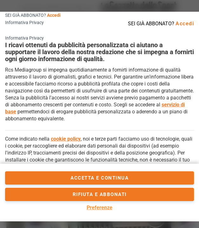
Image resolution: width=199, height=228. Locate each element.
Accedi (54, 15)
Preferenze (99, 208)
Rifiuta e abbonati (100, 194)
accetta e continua (99, 178)
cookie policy (66, 139)
